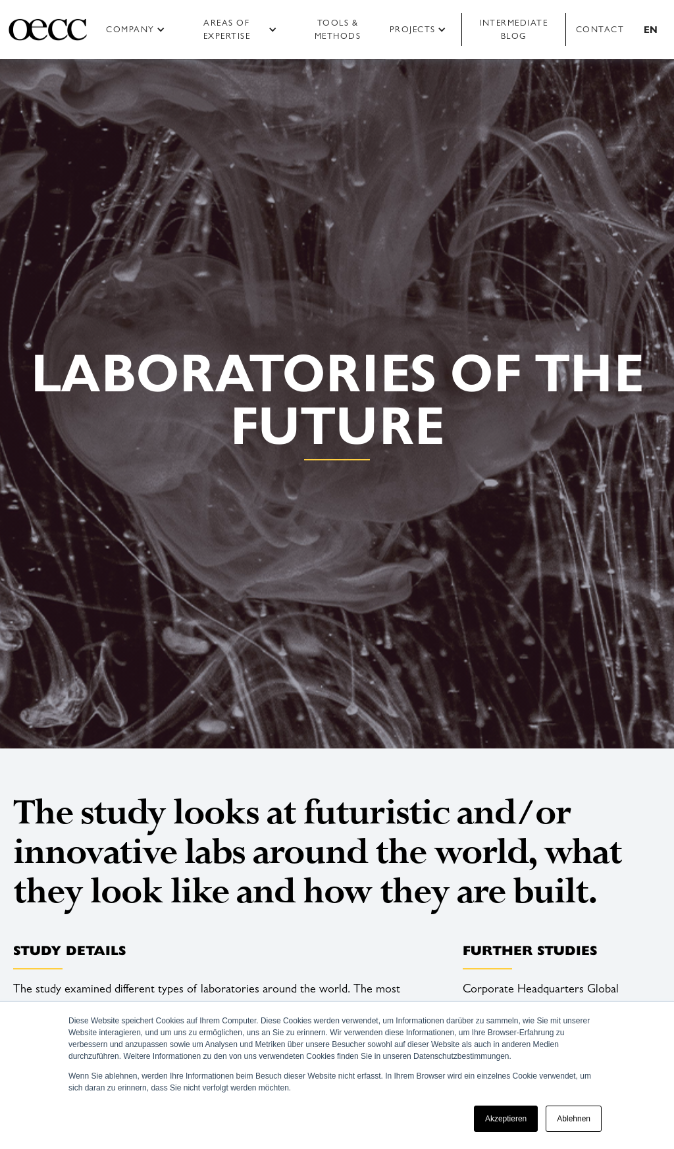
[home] (48, 29)
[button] (139, 29)
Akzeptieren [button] (506, 1118)
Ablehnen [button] (573, 1118)
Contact (600, 29)
